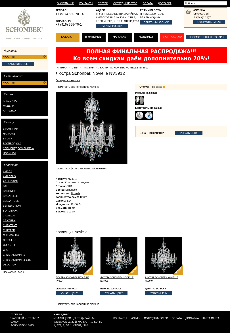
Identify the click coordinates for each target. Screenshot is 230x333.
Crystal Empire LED (17, 259)
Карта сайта (210, 318)
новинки (9, 153)
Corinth (9, 244)
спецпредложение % (18, 148)
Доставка (164, 3)
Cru (6, 249)
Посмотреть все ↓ (13, 272)
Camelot (9, 215)
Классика (10, 100)
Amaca (7, 171)
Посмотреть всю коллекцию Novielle (77, 86)
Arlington (10, 181)
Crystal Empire (14, 254)
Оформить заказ (209, 22)
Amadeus (9, 176)
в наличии (10, 128)
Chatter (9, 230)
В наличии (93, 36)
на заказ (9, 133)
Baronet (9, 191)
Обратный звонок (156, 22)
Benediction (12, 205)
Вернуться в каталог (68, 80)
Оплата (148, 3)
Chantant (10, 225)
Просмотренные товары (206, 37)
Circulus (9, 240)
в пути (7, 138)
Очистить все (18, 63)
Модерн (8, 105)
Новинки (146, 36)
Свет (75, 67)
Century (9, 220)
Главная (62, 67)
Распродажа (172, 36)
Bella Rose (11, 200)
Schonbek (71, 189)
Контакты (86, 3)
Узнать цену (189, 132)
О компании (65, 3)
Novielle (75, 193)
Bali (6, 186)
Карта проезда (112, 26)
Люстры (88, 67)
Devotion (9, 264)
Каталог (67, 36)
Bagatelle (10, 195)
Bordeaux (10, 210)
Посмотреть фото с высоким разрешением (81, 168)
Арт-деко (9, 110)
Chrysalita (11, 235)
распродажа (12, 143)
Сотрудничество (125, 3)
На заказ (120, 36)
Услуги (103, 3)
